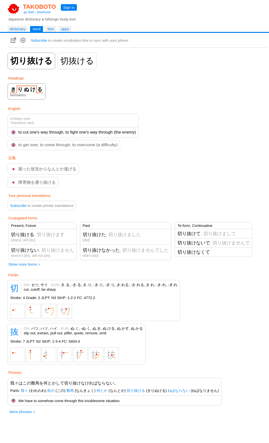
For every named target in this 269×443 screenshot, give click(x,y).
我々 (24, 390)
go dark (29, 12)
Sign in (68, 7)
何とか (101, 390)
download (44, 12)
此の (51, 390)
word (36, 29)
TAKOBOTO (39, 6)
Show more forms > (24, 264)
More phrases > (22, 412)
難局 (70, 390)
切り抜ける (136, 390)
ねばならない (179, 390)
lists (51, 29)
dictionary (17, 29)
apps (65, 29)
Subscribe (39, 40)
